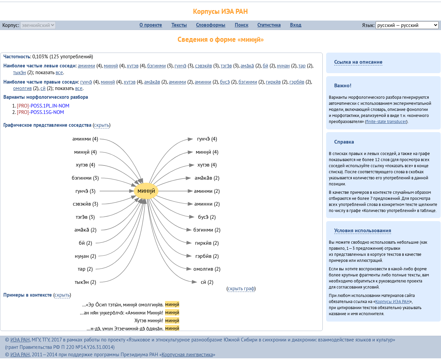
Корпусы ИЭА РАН (220, 11)
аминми (86, 65)
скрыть (101, 125)
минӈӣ (111, 65)
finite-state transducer (386, 121)
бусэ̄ (225, 82)
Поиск (241, 25)
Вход (296, 25)
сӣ (42, 88)
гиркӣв (273, 82)
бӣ (265, 65)
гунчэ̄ (180, 65)
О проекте (150, 25)
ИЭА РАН (20, 339)
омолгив (22, 88)
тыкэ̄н (19, 72)
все (59, 72)
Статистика (269, 25)
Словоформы (210, 25)
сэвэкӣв (203, 65)
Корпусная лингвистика (187, 354)
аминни (203, 82)
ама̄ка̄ (247, 65)
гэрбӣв (296, 82)
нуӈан (283, 65)
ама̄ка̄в (152, 82)
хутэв (132, 65)
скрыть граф (241, 288)
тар (302, 65)
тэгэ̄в (226, 65)
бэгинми (156, 65)
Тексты (179, 25)
